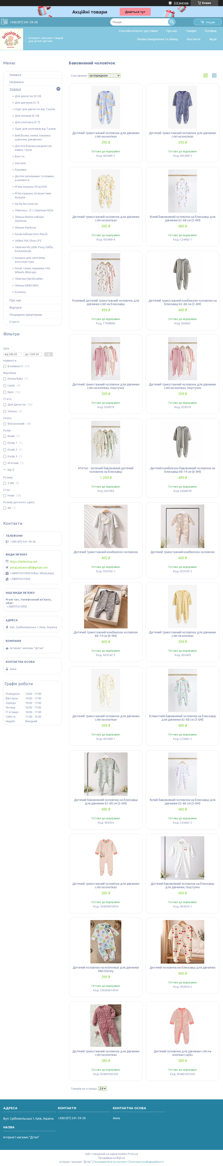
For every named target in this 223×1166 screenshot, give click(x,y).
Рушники (20, 169)
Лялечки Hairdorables (29, 278)
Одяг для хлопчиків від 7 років (35, 128)
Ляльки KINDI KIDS (27, 285)
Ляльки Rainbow (25, 227)
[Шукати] (172, 22)
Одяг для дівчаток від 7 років (35, 109)
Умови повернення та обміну (157, 39)
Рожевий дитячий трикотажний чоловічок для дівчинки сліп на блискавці (105, 302)
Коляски (20, 291)
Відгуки (15, 307)
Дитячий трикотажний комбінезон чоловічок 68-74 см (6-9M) (106, 634)
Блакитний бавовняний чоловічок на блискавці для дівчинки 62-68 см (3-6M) (182, 717)
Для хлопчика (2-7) (27, 122)
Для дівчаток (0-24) (28, 96)
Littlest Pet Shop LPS (28, 240)
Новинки (16, 82)
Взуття (19, 156)
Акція (212, 39)
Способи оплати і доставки (138, 31)
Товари (191, 31)
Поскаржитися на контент (110, 1161)
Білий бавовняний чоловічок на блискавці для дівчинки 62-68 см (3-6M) (182, 218)
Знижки (15, 75)
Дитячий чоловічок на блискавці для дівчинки (182, 967)
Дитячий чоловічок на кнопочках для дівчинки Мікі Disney (106, 969)
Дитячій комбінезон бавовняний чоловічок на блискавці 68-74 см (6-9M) (182, 469)
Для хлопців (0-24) (27, 115)
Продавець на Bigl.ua (111, 1157)
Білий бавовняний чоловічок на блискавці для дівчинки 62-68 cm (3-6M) (182, 801)
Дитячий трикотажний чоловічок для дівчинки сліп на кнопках (105, 134)
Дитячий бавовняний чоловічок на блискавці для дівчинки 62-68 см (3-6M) (106, 801)
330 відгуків (181, 3)
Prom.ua (133, 1154)
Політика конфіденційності (146, 1161)
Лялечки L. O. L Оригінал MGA (34, 210)
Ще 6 (10, 469)
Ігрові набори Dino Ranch (31, 234)
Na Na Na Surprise (26, 203)
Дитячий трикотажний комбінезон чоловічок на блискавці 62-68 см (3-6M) (183, 302)
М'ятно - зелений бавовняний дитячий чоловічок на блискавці (105, 469)
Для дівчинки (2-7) (27, 102)
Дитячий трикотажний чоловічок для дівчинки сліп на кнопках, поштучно (105, 386)
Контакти (193, 39)
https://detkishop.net (23, 561)
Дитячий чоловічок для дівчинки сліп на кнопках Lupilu (182, 1053)
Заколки (20, 163)
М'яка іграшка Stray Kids (31, 186)
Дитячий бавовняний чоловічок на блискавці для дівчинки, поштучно (182, 885)
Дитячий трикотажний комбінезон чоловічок (106, 552)
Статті (14, 322)
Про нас (171, 31)
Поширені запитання (25, 314)
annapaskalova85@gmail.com (29, 567)
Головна (210, 31)
